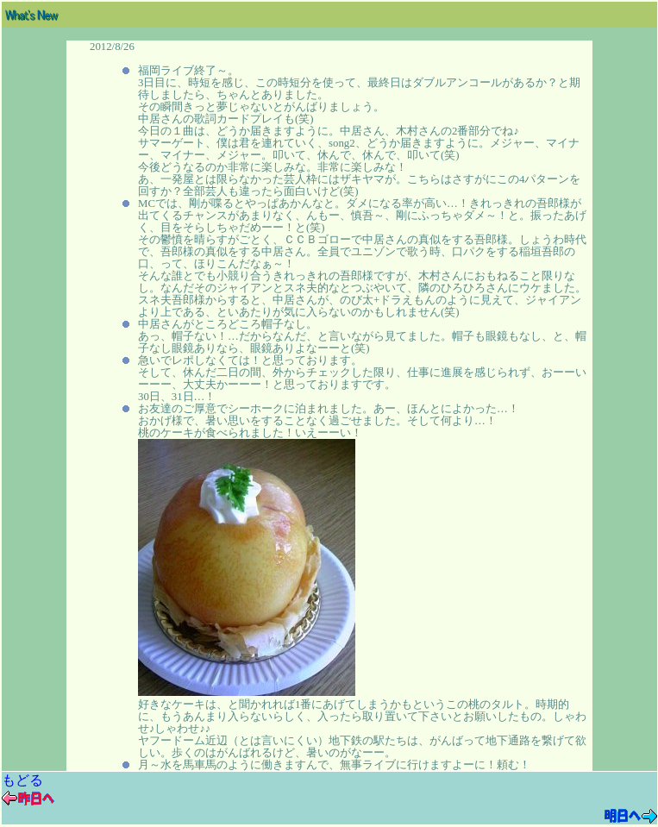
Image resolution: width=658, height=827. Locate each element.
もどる (22, 780)
